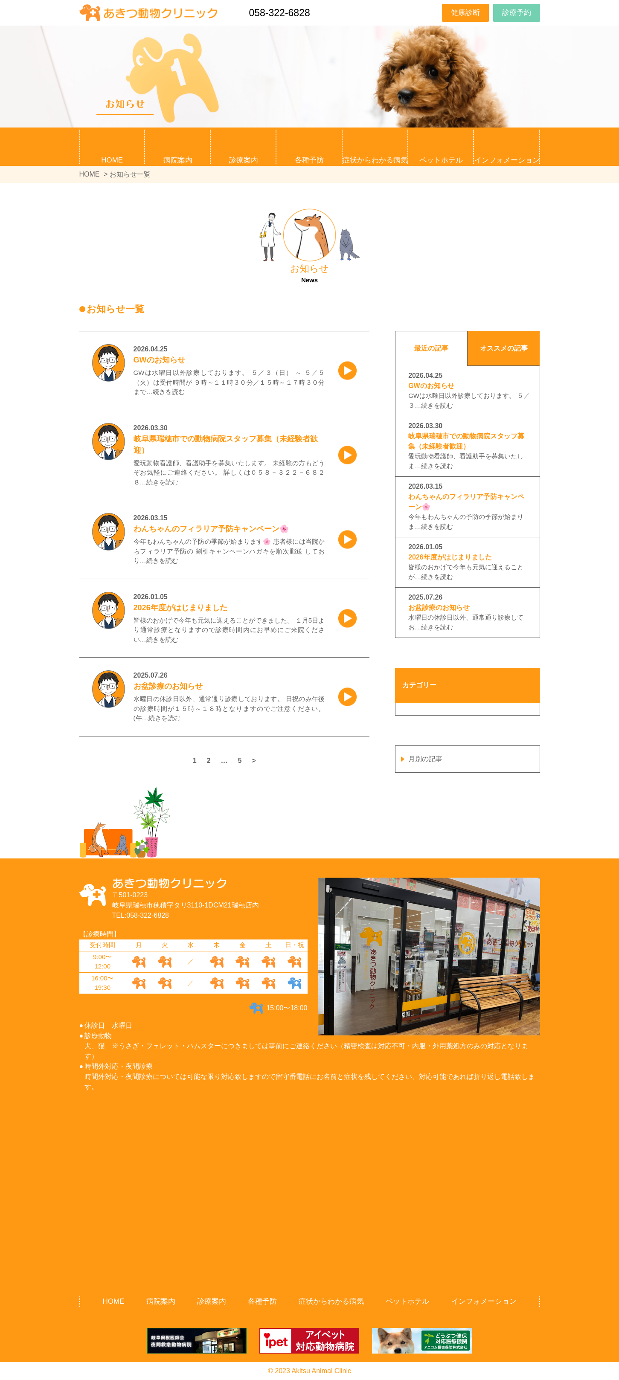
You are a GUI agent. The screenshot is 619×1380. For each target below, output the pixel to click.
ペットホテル (441, 160)
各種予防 (262, 1301)
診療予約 (516, 13)
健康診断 (465, 13)
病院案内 (160, 1301)
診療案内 (211, 1301)
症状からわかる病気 (375, 160)
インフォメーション (484, 1301)
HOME (112, 160)
